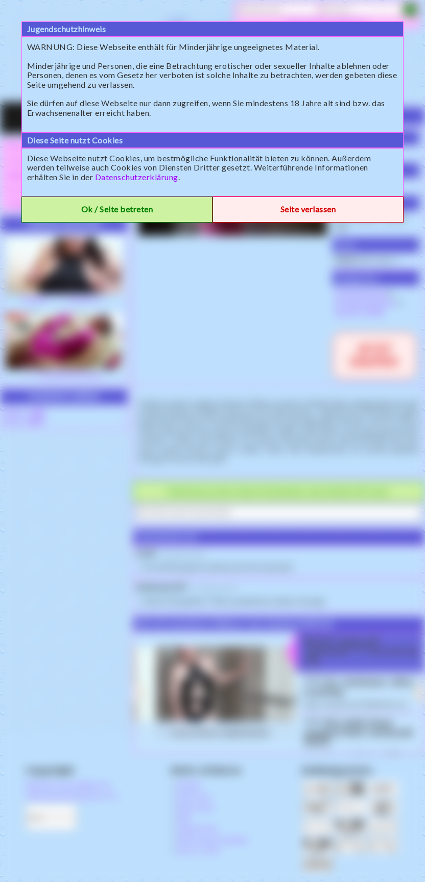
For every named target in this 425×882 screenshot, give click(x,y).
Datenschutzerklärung (136, 177)
